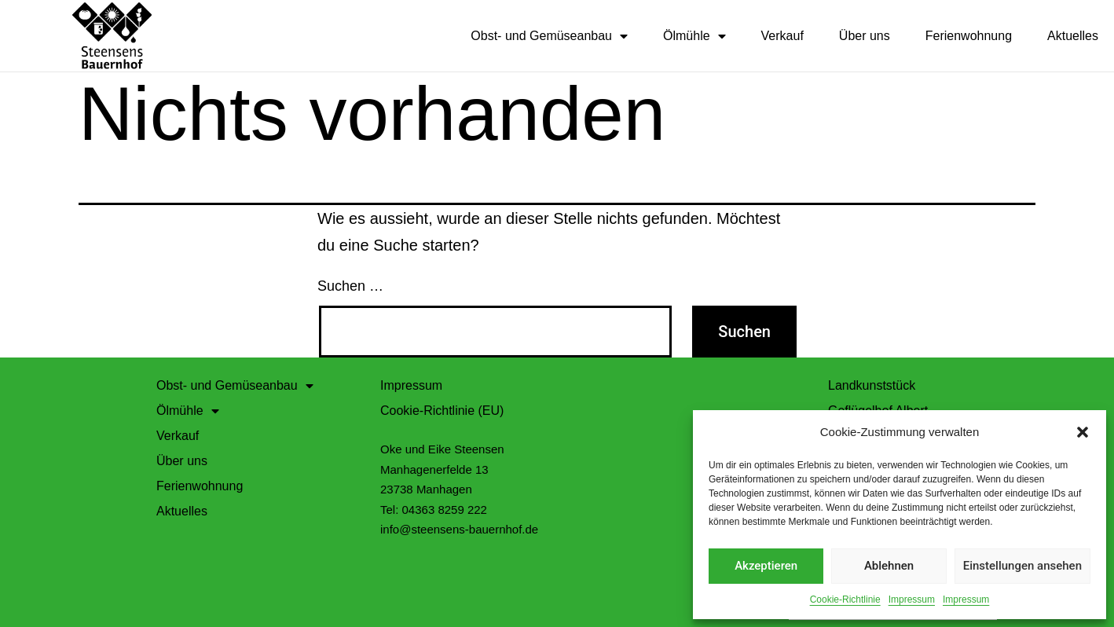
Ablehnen (889, 566)
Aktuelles (1072, 35)
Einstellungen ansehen (1022, 566)
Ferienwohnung (968, 35)
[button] (1082, 432)
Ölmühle (694, 36)
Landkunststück (871, 384)
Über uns (864, 35)
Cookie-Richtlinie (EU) (442, 409)
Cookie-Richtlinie (845, 599)
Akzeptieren (766, 566)
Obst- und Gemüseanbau (549, 36)
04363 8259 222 (444, 508)
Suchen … (350, 285)
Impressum (912, 599)
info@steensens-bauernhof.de (459, 528)
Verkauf (782, 35)
